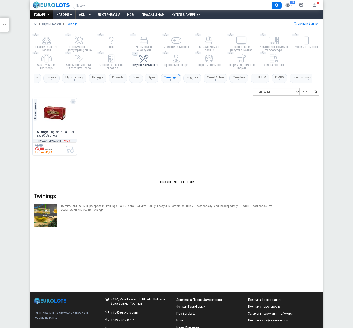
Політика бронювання (264, 300)
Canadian (239, 78)
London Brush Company (308, 78)
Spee (151, 78)
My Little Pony (74, 78)
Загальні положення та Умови (270, 313)
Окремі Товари (51, 24)
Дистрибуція (108, 14)
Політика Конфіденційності (268, 320)
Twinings (172, 77)
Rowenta (118, 78)
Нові (131, 14)
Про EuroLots (185, 313)
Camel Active (215, 78)
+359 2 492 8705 (122, 320)
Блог (179, 320)
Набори (64, 14)
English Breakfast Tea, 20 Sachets (54, 133)
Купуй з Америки (186, 14)
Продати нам (153, 14)
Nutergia (97, 78)
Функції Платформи (190, 306)
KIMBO (279, 78)
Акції (85, 14)
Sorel (136, 78)
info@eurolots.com (124, 312)
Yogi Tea (192, 78)
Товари (41, 14)
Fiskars (51, 78)
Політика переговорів (264, 306)
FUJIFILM (260, 78)
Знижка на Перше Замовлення (199, 300)
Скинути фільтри (306, 23)
